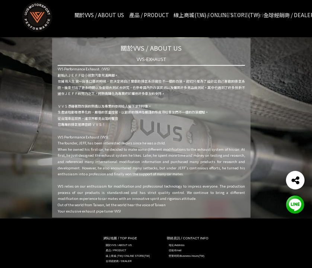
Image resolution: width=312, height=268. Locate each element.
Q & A (203, 15)
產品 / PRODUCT (116, 250)
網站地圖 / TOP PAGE (120, 238)
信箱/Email (175, 250)
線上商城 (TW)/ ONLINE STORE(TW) (128, 256)
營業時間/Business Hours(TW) (186, 256)
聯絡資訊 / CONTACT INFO (187, 238)
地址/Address (176, 245)
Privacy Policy (273, 15)
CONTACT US (233, 15)
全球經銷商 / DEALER (118, 261)
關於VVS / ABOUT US (119, 245)
